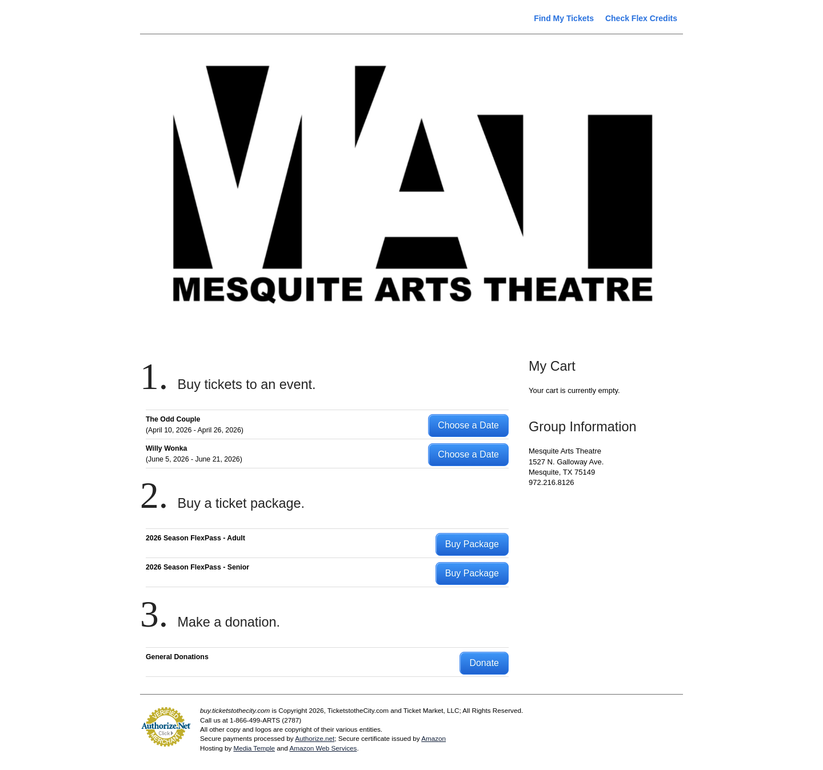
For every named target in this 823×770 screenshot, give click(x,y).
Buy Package (472, 544)
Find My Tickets (564, 18)
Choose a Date (468, 425)
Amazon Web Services (323, 748)
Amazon (433, 738)
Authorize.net (314, 738)
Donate (484, 663)
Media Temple (254, 748)
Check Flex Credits (641, 18)
